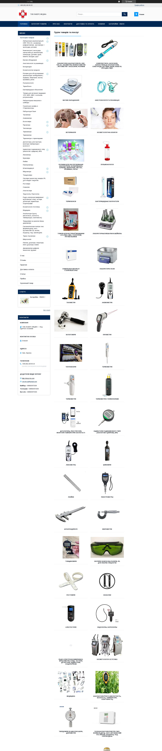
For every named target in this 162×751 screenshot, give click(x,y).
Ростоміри (130, 407)
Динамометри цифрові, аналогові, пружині (68, 582)
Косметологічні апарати (130, 102)
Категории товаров (27, 38)
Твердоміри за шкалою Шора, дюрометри (99, 510)
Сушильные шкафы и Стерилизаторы (68, 210)
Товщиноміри (68, 407)
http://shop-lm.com (28, 378)
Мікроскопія (99, 546)
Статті (23, 292)
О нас (22, 256)
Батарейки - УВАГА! (116, 24)
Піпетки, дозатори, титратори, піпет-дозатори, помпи (130, 548)
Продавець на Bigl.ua (81, 746)
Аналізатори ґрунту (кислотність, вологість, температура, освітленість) (68, 511)
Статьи (22, 274)
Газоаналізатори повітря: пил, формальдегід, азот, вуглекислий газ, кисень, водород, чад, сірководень (130, 512)
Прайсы (23, 278)
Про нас (56, 24)
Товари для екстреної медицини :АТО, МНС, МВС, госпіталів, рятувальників (99, 175)
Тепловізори (68, 275)
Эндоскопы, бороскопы (130, 440)
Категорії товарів (38, 24)
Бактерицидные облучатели (68, 174)
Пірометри (130, 243)
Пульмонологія (99, 135)
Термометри (99, 275)
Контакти (68, 24)
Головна (23, 24)
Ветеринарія (99, 102)
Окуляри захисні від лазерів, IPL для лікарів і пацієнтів (99, 407)
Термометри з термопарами (68, 307)
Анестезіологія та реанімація (68, 102)
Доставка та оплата (85, 24)
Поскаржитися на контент (88, 748)
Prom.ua (91, 744)
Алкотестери (99, 440)
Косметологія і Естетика (99, 473)
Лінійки (130, 342)
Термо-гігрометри (68, 546)
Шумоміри (99, 342)
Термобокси (130, 135)
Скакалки (68, 440)
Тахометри (130, 209)
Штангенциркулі (99, 375)
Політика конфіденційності (105, 748)
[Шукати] (124, 14)
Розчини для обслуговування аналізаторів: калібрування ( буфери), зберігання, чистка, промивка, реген (68, 139)
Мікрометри (130, 375)
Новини (101, 24)
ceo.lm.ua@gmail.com (29, 381)
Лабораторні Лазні (99, 209)
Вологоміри (99, 243)
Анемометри (68, 243)
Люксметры (68, 342)
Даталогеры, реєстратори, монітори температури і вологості (99, 308)
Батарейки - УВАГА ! (37, 297)
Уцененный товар (26, 283)
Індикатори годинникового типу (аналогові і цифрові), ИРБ (130, 308)
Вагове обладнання (130, 63)
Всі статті (47, 310)
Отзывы (23, 260)
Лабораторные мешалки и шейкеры (130, 174)
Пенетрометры (68, 375)
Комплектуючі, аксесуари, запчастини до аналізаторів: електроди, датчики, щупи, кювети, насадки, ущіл (99, 66)
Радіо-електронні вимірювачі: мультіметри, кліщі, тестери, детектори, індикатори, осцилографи (68, 475)
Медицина (130, 473)
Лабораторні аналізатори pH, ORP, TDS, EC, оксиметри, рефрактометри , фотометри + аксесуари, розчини (68, 66)
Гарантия (23, 265)
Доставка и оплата (27, 269)
